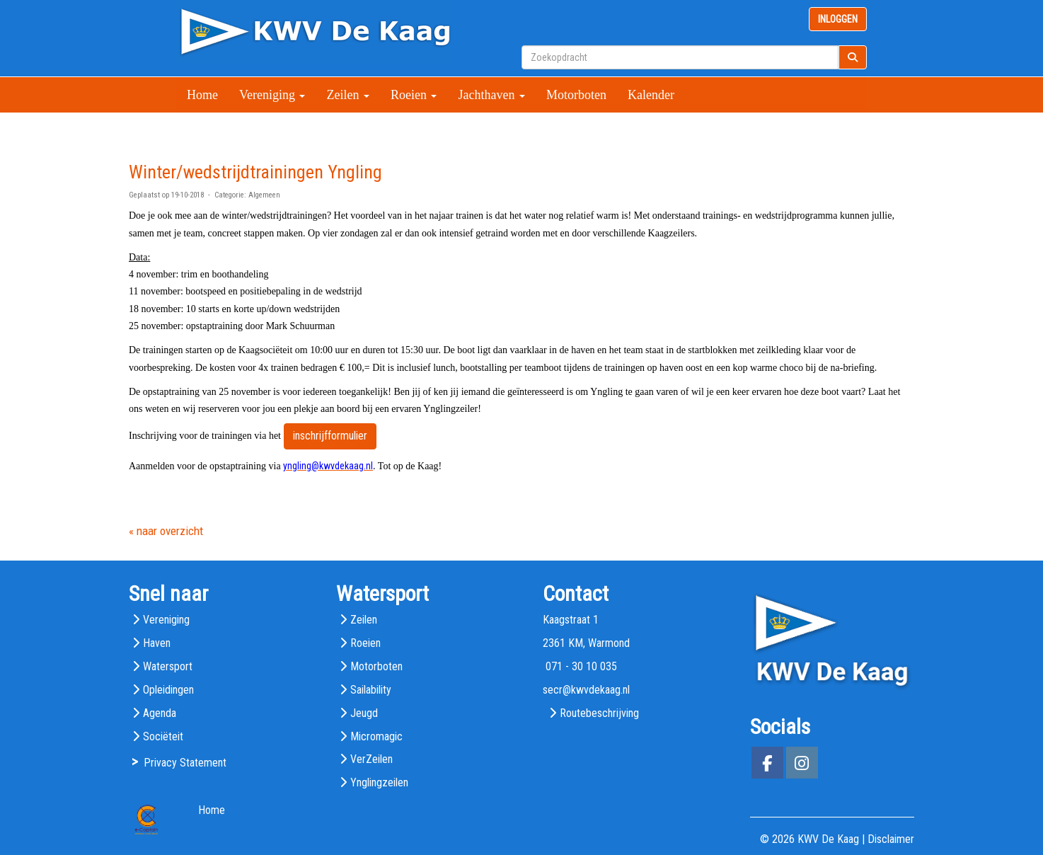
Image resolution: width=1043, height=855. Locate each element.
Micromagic (376, 736)
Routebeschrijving (599, 713)
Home (202, 95)
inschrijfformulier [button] (330, 435)
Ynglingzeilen (379, 782)
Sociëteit (163, 736)
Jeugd (364, 713)
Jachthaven (491, 95)
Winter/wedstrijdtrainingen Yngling (255, 172)
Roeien (414, 95)
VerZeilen (371, 759)
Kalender (651, 95)
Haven (157, 643)
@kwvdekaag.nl (586, 689)
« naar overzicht (166, 531)
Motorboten (576, 95)
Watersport (167, 666)
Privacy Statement (185, 762)
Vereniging (272, 95)
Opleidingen (168, 689)
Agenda (159, 713)
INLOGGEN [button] (838, 19)
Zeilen (347, 95)
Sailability (370, 689)
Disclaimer (891, 839)
